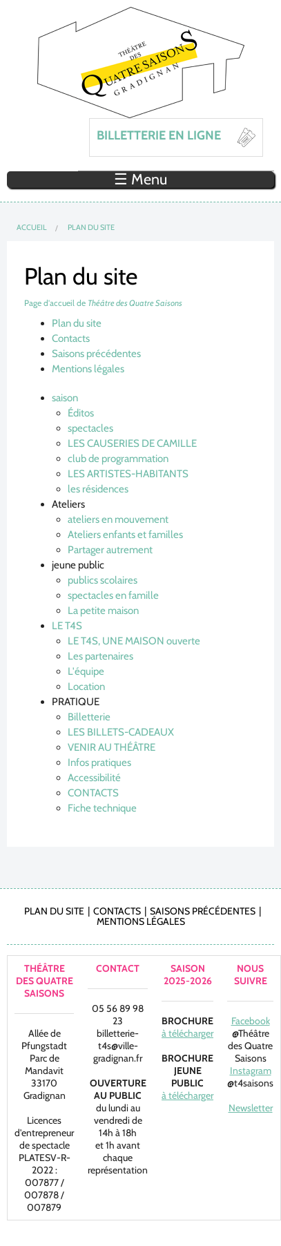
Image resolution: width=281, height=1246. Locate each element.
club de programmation (118, 458)
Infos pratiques (99, 762)
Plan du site (91, 227)
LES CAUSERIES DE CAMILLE (132, 443)
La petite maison (103, 610)
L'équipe (86, 671)
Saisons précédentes (96, 353)
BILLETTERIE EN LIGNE (159, 135)
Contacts (71, 338)
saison (65, 398)
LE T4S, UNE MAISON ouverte (134, 641)
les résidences (98, 489)
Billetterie (89, 717)
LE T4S (67, 626)
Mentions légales (88, 369)
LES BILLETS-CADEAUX (121, 732)
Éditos (81, 413)
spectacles (90, 428)
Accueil (32, 227)
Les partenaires (100, 656)
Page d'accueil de (103, 303)
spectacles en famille (113, 595)
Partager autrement (110, 550)
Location (86, 686)
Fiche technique (102, 808)
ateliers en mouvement (118, 519)
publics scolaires (102, 580)
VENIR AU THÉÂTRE (111, 747)
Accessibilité (94, 777)
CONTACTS (93, 793)
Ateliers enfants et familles (125, 534)
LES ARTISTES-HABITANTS (128, 474)
